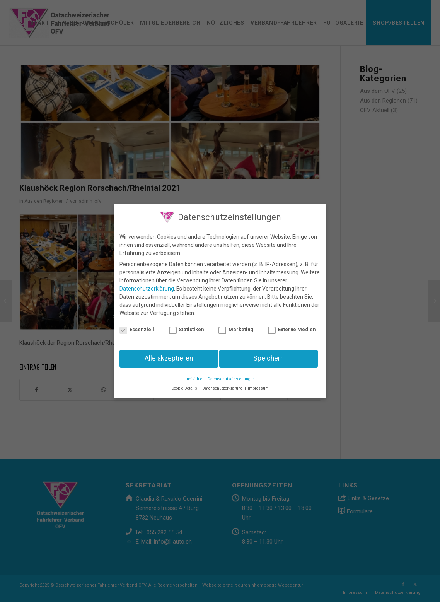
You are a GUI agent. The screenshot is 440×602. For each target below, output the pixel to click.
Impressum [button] (258, 384)
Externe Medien (292, 325)
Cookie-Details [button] (184, 384)
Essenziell (136, 325)
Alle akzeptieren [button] (169, 354)
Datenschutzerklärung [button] (223, 384)
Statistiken (186, 325)
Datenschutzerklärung (146, 285)
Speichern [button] (268, 354)
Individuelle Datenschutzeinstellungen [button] (220, 375)
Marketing (235, 325)
